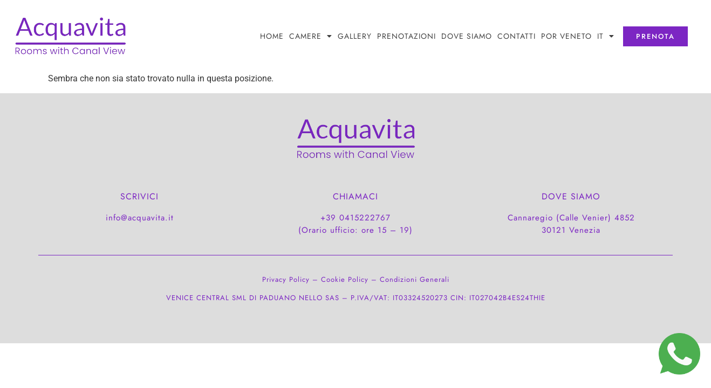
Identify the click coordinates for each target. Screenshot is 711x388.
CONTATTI (516, 36)
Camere (310, 36)
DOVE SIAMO (466, 36)
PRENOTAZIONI (406, 36)
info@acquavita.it (140, 218)
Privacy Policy (286, 279)
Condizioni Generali (414, 279)
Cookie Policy (344, 279)
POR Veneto (566, 36)
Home (272, 36)
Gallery (355, 36)
